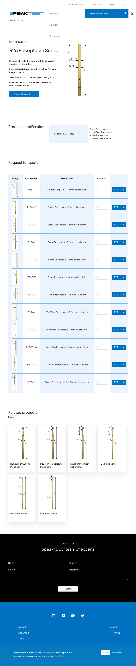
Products (53, 13)
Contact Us (97, 4)
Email (11, 569)
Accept (105, 652)
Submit (68, 588)
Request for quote (22, 94)
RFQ (116, 189)
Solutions (53, 24)
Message (73, 569)
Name (11, 563)
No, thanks (116, 652)
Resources (54, 36)
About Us (115, 626)
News (111, 4)
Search (125, 13)
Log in (124, 4)
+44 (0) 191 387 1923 (76, 4)
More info (59, 656)
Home (12, 20)
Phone (72, 563)
